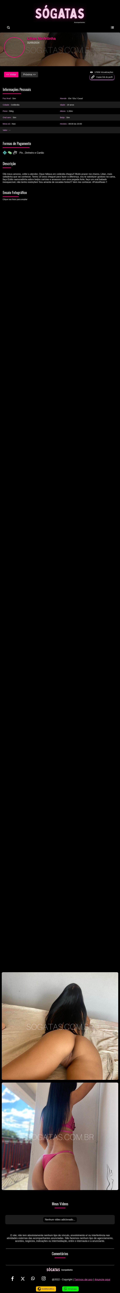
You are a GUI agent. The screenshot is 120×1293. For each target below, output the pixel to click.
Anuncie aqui (102, 1279)
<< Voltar (11, 74)
